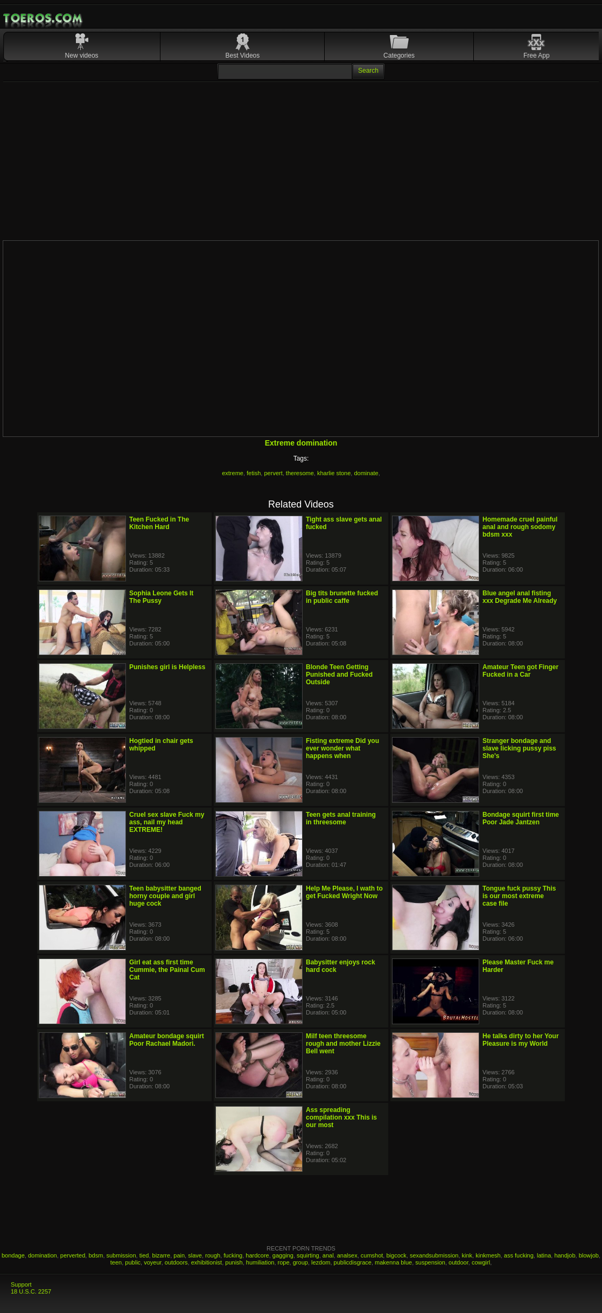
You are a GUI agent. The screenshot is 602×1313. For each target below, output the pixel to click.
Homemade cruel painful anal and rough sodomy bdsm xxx (519, 527)
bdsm (95, 1255)
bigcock (396, 1255)
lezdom (320, 1262)
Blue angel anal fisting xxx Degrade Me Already (519, 597)
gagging (282, 1255)
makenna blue (393, 1262)
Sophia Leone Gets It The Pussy (161, 597)
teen (116, 1262)
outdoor (458, 1262)
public (133, 1262)
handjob (564, 1255)
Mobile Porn (43, 18)
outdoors (176, 1262)
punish (233, 1262)
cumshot (372, 1255)
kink (467, 1255)
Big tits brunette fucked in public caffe (342, 597)
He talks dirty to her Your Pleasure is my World (520, 1039)
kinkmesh (487, 1255)
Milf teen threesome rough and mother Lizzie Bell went (343, 1043)
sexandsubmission (434, 1255)
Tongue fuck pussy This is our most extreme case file (519, 896)
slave (195, 1255)
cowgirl (481, 1262)
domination (42, 1255)
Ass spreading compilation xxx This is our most (341, 1117)
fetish (254, 473)
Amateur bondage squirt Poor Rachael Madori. (166, 1039)
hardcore (257, 1255)
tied (144, 1255)
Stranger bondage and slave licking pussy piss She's (519, 748)
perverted (72, 1255)
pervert (273, 473)
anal (328, 1255)
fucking (232, 1255)
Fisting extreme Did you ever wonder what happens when (342, 748)
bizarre (161, 1255)
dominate (366, 473)
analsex (347, 1255)
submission (121, 1255)
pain (179, 1255)
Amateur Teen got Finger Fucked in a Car (520, 670)
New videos (82, 55)
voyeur (152, 1262)
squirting (308, 1255)
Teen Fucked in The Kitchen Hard (159, 523)
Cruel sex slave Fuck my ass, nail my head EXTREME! (166, 822)
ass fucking (519, 1255)
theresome (300, 473)
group (300, 1262)
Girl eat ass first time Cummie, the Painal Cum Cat (167, 969)
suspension (430, 1262)
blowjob (589, 1255)
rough (212, 1255)
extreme (232, 473)
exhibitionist (206, 1262)
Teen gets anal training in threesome (341, 818)
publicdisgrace (353, 1262)
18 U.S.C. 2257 (31, 1291)
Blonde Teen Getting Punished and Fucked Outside (339, 674)
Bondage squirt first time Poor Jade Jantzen (520, 818)
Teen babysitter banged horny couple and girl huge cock (165, 896)
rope (284, 1262)
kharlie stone (334, 473)
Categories (399, 55)
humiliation (260, 1262)
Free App (536, 55)
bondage (13, 1255)
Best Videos (242, 55)
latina (544, 1255)
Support (21, 1284)
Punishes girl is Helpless (167, 667)
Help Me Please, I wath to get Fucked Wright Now (344, 892)
